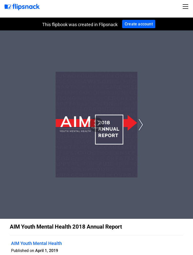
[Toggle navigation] (186, 7)
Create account (139, 24)
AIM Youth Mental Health (36, 243)
